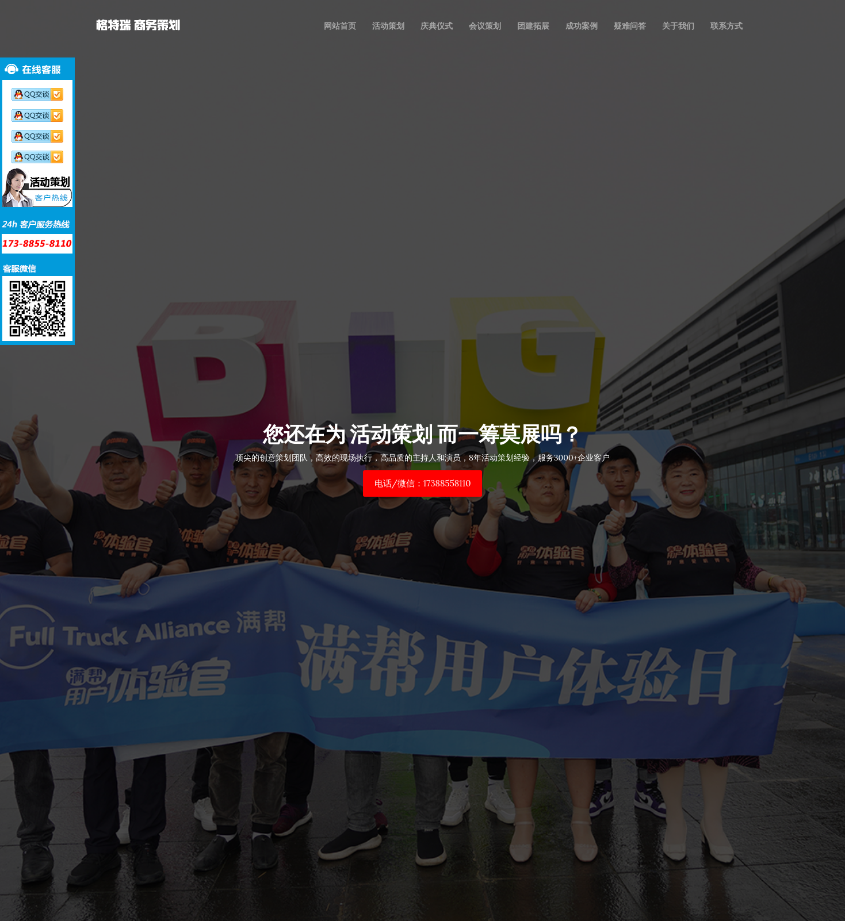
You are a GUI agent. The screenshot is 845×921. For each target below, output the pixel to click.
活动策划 (388, 26)
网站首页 (340, 26)
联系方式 (726, 26)
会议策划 (485, 26)
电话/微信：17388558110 (422, 483)
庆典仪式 (436, 26)
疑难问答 (630, 26)
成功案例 (581, 26)
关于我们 (678, 26)
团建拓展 (533, 26)
